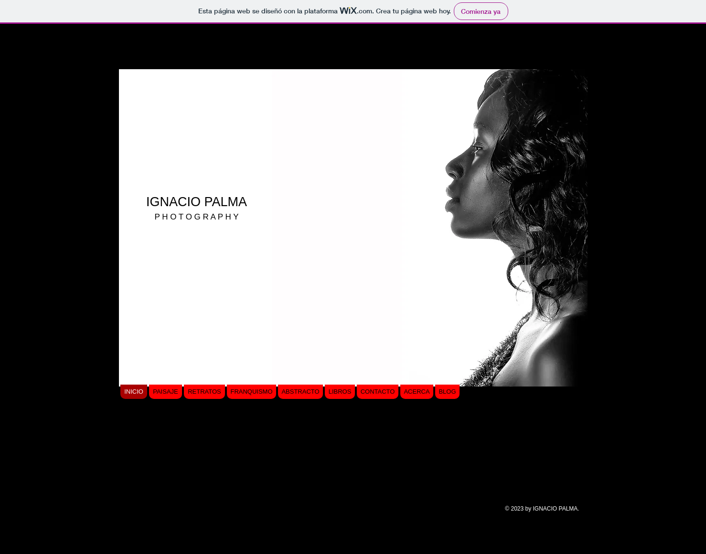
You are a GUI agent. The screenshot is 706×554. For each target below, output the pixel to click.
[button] (430, 228)
